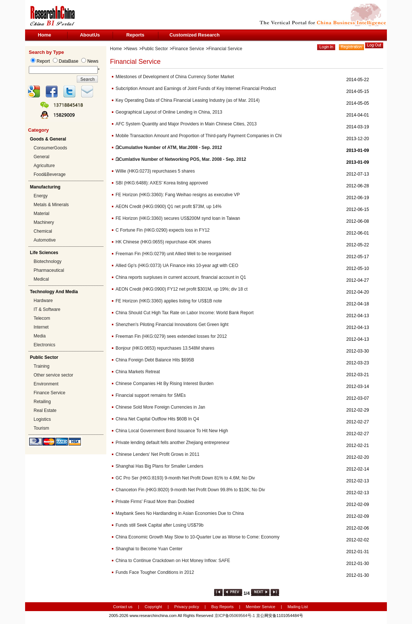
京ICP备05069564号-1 (234, 615)
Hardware (43, 300)
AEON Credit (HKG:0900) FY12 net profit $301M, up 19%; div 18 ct (182, 289)
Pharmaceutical (49, 270)
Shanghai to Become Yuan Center (149, 548)
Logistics (42, 419)
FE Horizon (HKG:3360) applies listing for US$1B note (169, 301)
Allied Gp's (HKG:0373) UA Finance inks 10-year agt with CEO (177, 265)
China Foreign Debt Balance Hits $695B (155, 360)
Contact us (123, 606)
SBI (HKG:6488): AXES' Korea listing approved (162, 183)
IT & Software (47, 309)
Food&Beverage (50, 174)
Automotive (45, 240)
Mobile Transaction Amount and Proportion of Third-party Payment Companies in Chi (199, 135)
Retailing (42, 401)
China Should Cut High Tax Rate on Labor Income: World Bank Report (185, 312)
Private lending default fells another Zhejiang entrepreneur (173, 442)
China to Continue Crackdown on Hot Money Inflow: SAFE (173, 560)
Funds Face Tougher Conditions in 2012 (155, 572)
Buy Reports (222, 606)
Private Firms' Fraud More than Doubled (155, 501)
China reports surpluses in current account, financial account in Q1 (181, 277)
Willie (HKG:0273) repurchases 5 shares (155, 171)
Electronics (44, 344)
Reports (135, 35)
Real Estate (45, 410)
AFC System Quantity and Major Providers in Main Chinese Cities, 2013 (186, 123)
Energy (41, 195)
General (41, 156)
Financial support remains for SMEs (151, 395)
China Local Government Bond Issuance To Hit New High (172, 430)
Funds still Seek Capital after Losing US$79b (159, 525)
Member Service (260, 606)
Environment (46, 383)
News (131, 48)
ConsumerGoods (50, 147)
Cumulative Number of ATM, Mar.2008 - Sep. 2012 (170, 147)
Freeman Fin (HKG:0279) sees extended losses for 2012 (171, 336)
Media (40, 336)
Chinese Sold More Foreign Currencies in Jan (160, 407)
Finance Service (49, 392)
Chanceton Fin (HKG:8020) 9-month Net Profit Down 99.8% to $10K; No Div (190, 489)
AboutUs (90, 35)
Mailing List (298, 606)
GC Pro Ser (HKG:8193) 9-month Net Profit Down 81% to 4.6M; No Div (185, 478)
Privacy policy (187, 606)
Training (41, 366)
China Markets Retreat (138, 371)
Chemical (43, 231)
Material (41, 213)
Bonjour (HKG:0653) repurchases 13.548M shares (165, 348)
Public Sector (155, 48)
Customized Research (194, 35)
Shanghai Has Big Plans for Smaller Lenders (159, 466)
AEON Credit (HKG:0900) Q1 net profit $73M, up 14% (169, 206)
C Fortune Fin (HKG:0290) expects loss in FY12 (163, 230)
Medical (41, 279)
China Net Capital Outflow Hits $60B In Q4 (157, 419)
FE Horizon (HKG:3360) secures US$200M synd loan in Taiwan (178, 218)
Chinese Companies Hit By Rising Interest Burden (164, 383)
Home (44, 35)
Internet (41, 327)
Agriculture (44, 165)
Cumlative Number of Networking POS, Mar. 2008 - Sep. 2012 (182, 159)
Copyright (153, 606)
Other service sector (53, 375)
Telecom (42, 318)
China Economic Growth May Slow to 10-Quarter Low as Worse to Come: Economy (197, 537)
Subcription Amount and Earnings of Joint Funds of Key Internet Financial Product (196, 88)
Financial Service (225, 48)
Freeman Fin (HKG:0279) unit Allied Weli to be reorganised (173, 253)
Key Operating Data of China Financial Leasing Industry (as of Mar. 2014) (188, 100)
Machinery (44, 222)
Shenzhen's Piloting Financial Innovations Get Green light (172, 324)
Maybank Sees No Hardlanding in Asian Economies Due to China (180, 513)
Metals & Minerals (51, 204)
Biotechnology (47, 261)
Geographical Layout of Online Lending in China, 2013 (169, 112)
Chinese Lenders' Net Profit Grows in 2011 (157, 454)
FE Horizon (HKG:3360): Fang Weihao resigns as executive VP (178, 194)
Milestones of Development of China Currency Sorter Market (175, 76)
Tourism (41, 428)
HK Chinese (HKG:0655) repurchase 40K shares (163, 242)
